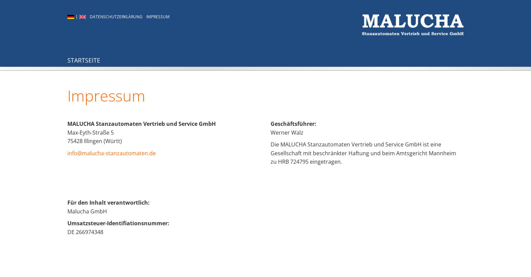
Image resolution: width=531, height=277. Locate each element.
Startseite (83, 60)
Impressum (158, 17)
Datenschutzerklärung (116, 17)
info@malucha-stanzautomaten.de (111, 153)
